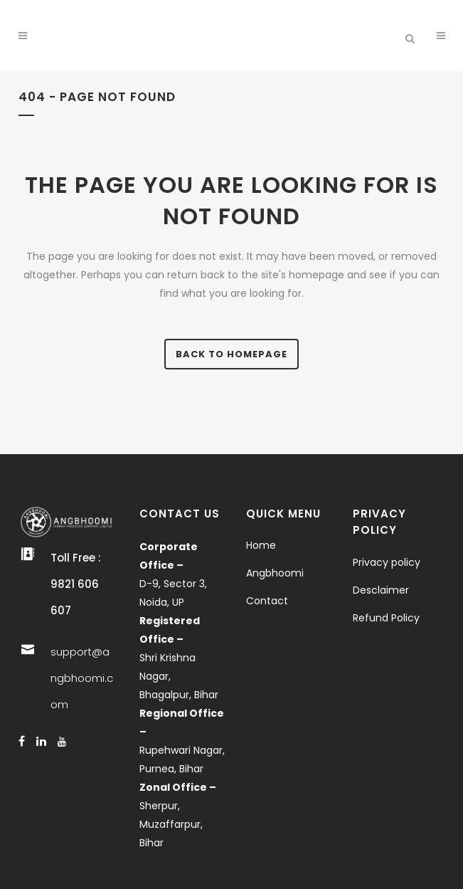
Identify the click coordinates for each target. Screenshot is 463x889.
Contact (267, 601)
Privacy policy (386, 562)
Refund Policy (386, 618)
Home (261, 545)
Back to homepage (231, 354)
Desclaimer (381, 590)
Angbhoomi (275, 573)
